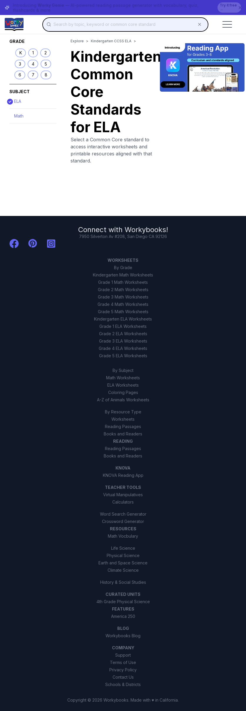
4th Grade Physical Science (123, 601)
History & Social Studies (123, 582)
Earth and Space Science (123, 562)
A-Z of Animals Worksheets (123, 399)
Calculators (123, 501)
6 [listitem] (20, 74)
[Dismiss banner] (240, 7)
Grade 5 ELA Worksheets (123, 355)
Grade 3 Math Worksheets (123, 296)
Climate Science (123, 570)
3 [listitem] (20, 63)
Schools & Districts (123, 684)
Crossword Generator (123, 521)
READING (123, 441)
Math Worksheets (123, 377)
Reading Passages (123, 426)
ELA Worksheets (123, 385)
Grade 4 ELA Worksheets (123, 348)
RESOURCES (123, 528)
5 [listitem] (46, 63)
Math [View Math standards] (19, 115)
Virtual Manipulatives (123, 494)
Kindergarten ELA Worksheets (123, 318)
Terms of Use (123, 662)
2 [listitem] (45, 52)
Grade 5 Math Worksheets (123, 311)
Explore (77, 41)
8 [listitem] (46, 74)
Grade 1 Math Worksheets (123, 282)
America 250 (123, 616)
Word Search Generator (123, 514)
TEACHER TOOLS (123, 487)
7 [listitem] (33, 74)
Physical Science (123, 555)
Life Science (123, 548)
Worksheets (123, 419)
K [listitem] (20, 52)
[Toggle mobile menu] (227, 24)
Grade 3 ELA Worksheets (123, 340)
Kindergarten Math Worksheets (123, 274)
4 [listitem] (33, 63)
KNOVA (123, 467)
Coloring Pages (123, 392)
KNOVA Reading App (123, 475)
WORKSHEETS (123, 260)
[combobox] (125, 24)
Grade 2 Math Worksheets (123, 289)
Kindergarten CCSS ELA (111, 41)
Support (123, 655)
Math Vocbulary (123, 536)
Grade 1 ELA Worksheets (123, 326)
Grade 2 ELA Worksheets (123, 333)
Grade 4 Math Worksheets (123, 304)
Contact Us (123, 677)
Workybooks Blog (123, 635)
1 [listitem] (33, 52)
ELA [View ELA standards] (15, 101)
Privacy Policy (123, 669)
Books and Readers (123, 433)
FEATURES (123, 608)
